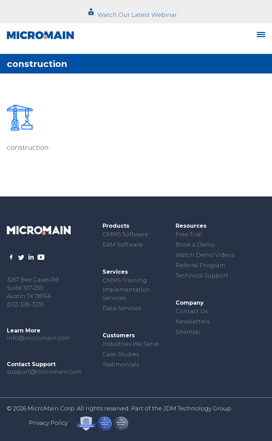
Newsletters (193, 321)
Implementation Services (127, 293)
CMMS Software (125, 234)
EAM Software (123, 244)
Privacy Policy (48, 423)
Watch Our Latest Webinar (137, 14)
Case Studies (121, 354)
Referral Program (200, 265)
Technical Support (202, 275)
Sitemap (188, 332)
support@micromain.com (44, 372)
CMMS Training (125, 280)
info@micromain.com (38, 338)
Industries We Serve (131, 344)
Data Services (122, 308)
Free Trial (189, 234)
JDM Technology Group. (197, 408)
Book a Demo (195, 244)
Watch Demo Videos (205, 255)
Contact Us (192, 311)
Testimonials (121, 364)
